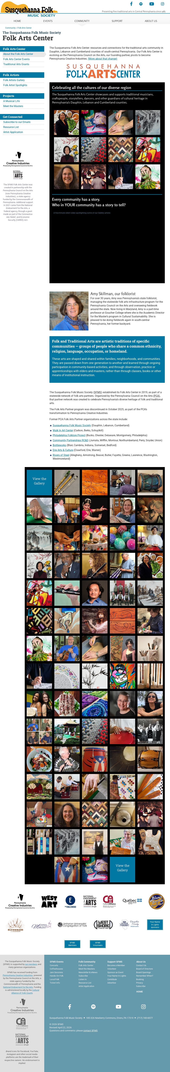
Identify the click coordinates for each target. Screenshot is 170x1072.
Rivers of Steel (61, 455)
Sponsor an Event (115, 972)
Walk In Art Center (63, 430)
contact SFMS (90, 1030)
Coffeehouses (56, 969)
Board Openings (143, 972)
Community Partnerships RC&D (70, 440)
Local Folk (54, 979)
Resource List (11, 127)
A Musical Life (11, 101)
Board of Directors (144, 969)
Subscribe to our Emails (16, 122)
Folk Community (87, 961)
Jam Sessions (56, 972)
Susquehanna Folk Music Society (72, 425)
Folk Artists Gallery (14, 80)
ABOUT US (151, 21)
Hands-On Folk (56, 976)
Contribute (112, 979)
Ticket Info (55, 983)
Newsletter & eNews (88, 972)
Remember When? (144, 976)
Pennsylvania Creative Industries (18, 975)
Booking (140, 979)
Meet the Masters (13, 106)
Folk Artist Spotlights (15, 85)
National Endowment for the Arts (18, 987)
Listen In (83, 979)
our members (31, 964)
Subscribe (83, 976)
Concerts (54, 965)
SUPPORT (117, 21)
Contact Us (141, 965)
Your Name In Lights (116, 976)
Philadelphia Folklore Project (69, 435)
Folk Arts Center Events (16, 59)
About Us (141, 961)
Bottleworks (59, 445)
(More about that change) (102, 58)
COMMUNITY (82, 21)
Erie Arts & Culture (63, 450)
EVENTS (47, 21)
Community (10, 28)
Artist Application (13, 132)
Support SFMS (114, 961)
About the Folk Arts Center (18, 54)
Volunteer (111, 969)
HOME (17, 21)
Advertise (111, 983)
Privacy (139, 983)
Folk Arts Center (25, 28)
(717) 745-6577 (145, 1018)
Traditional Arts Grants (16, 64)
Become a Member (116, 965)
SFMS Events (56, 961)
